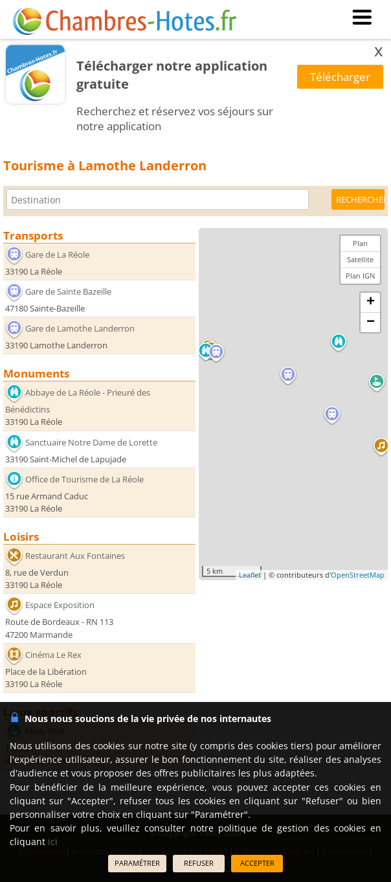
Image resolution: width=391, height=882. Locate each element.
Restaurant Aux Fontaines (75, 555)
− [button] (370, 322)
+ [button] (370, 302)
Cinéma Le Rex (53, 655)
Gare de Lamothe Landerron (80, 328)
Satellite (360, 259)
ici (53, 841)
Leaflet (250, 575)
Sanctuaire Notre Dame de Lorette (91, 441)
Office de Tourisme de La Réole (84, 479)
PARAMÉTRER (137, 863)
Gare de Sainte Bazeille (68, 291)
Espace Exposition (60, 605)
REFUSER (199, 863)
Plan (360, 243)
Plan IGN (360, 275)
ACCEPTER (257, 863)
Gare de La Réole (57, 254)
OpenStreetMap (358, 575)
